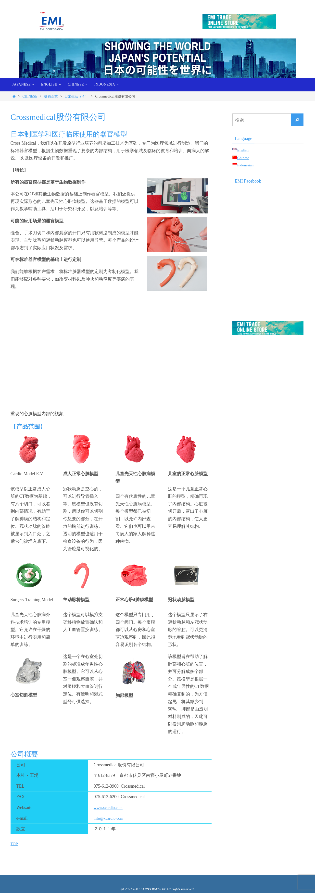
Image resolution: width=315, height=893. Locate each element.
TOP (15, 843)
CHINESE (29, 96)
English (244, 150)
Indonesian (247, 164)
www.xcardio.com (110, 807)
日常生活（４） (76, 96)
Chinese (244, 157)
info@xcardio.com (110, 818)
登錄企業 (51, 96)
